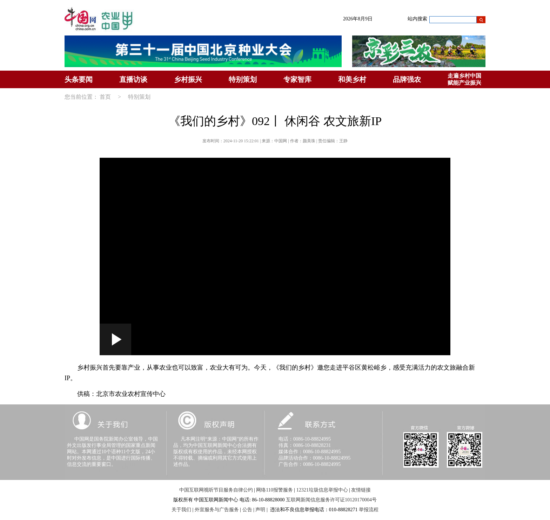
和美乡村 (352, 79)
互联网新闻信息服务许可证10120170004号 (331, 499)
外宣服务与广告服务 (217, 509)
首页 (105, 97)
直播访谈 (133, 79)
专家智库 (297, 79)
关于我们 (181, 509)
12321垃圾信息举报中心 (322, 490)
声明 (260, 509)
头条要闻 (79, 79)
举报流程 (368, 509)
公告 (247, 509)
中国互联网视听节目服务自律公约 (216, 490)
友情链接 (361, 490)
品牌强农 (407, 79)
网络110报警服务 (274, 490)
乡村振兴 (188, 79)
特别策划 (243, 79)
